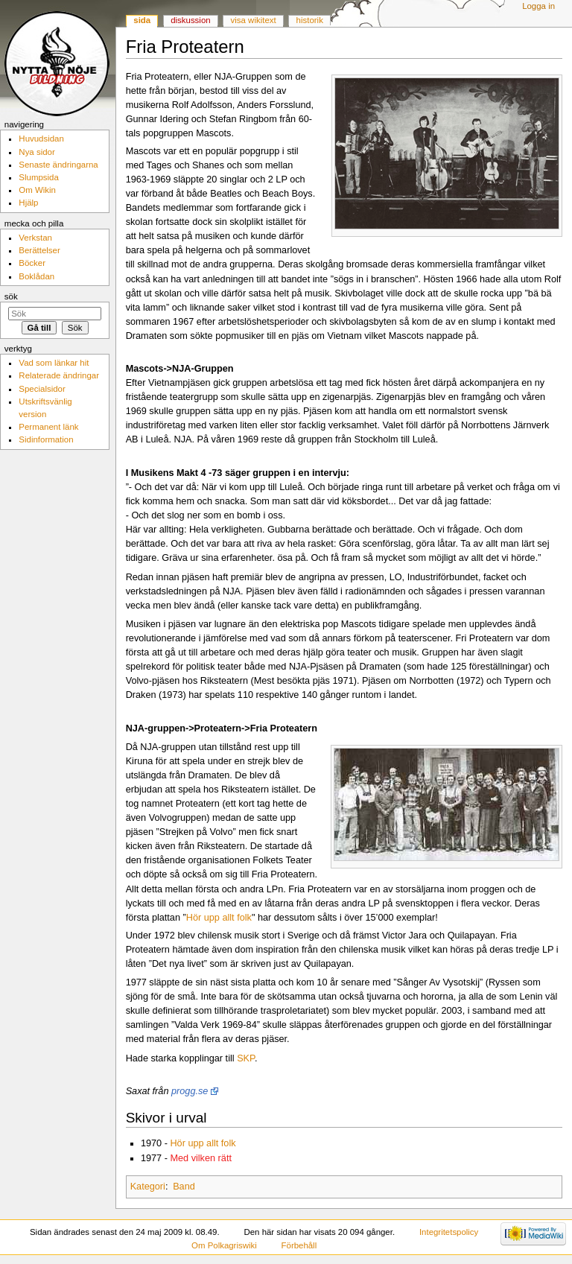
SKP (246, 1058)
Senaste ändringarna (58, 164)
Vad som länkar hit (54, 362)
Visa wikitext (253, 20)
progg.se (189, 1091)
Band (184, 1186)
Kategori (147, 1186)
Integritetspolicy (448, 1232)
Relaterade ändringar (59, 375)
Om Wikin (37, 189)
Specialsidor (42, 388)
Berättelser (39, 250)
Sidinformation (46, 439)
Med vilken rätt (201, 1158)
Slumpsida (38, 177)
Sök (11, 296)
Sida (141, 20)
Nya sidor (36, 151)
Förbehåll (299, 1245)
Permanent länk (48, 426)
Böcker (32, 262)
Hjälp (28, 202)
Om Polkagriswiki (224, 1245)
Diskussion (190, 20)
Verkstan (35, 237)
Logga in (538, 5)
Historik (309, 20)
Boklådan (36, 276)
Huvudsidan (41, 138)
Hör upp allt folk (219, 917)
